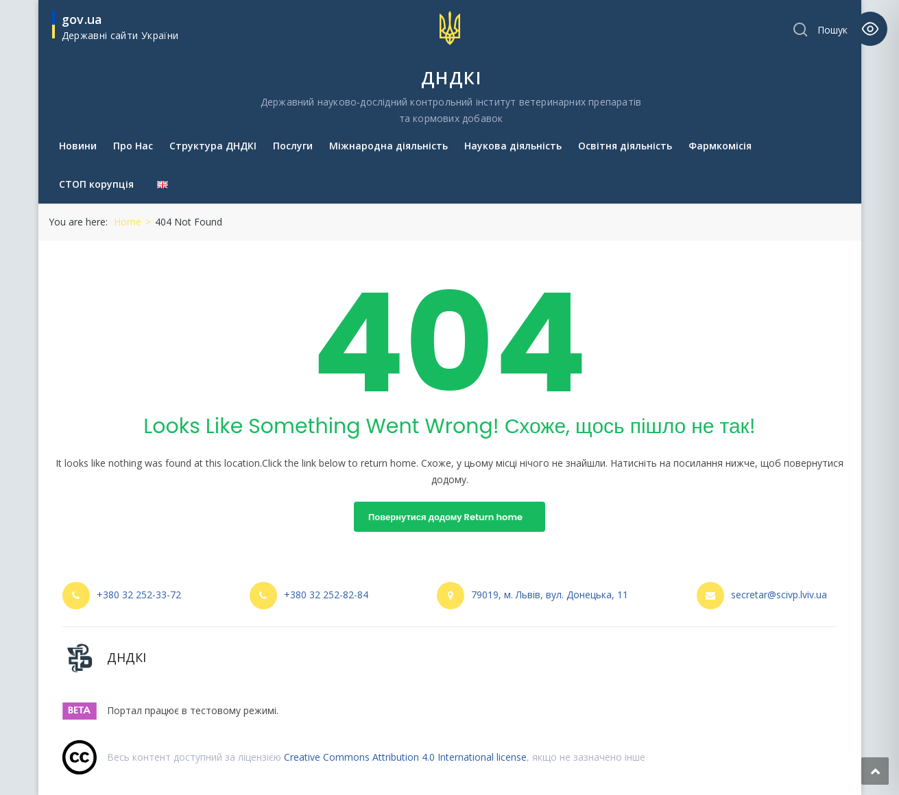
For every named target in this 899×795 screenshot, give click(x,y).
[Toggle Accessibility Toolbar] (870, 28)
